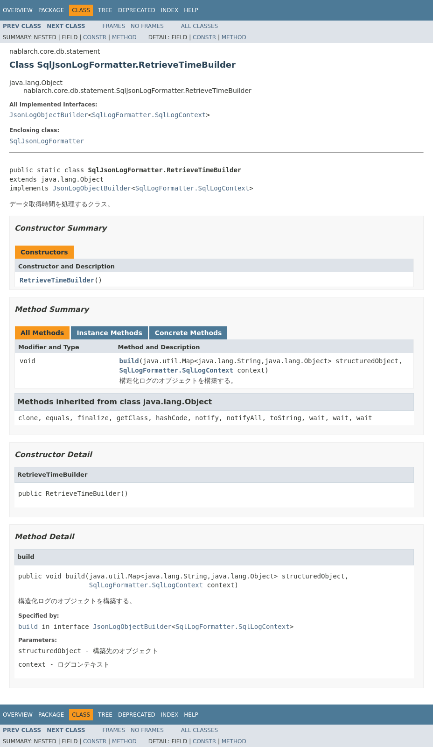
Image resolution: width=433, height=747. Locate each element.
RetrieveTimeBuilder (57, 280)
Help (191, 10)
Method (124, 37)
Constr (94, 37)
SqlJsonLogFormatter (46, 141)
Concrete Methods (188, 333)
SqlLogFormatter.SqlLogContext (149, 115)
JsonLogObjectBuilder (48, 115)
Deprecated (136, 10)
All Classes (199, 26)
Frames (114, 26)
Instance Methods (109, 333)
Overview (18, 10)
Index (170, 10)
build (129, 361)
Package (51, 10)
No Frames (147, 26)
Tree (105, 10)
